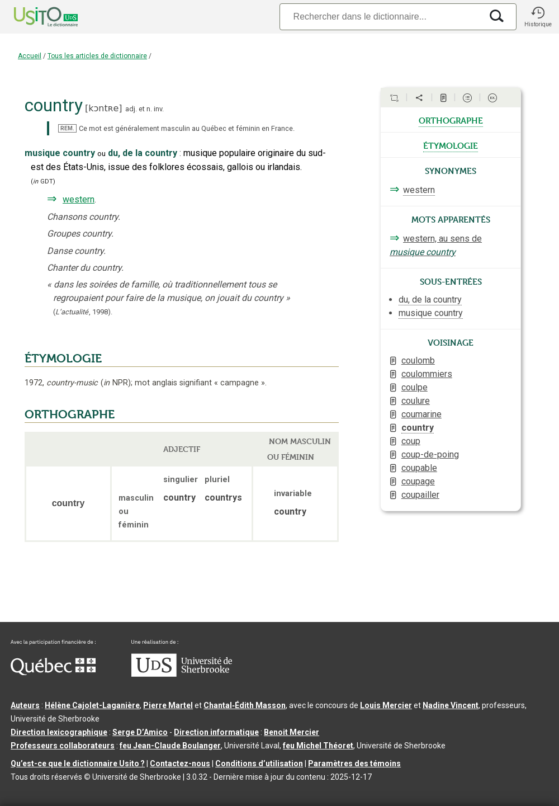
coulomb (418, 360)
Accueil (29, 56)
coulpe (414, 387)
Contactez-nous (180, 763)
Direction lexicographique (59, 732)
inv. (159, 109)
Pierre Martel (168, 705)
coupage (418, 481)
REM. (67, 128)
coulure (415, 400)
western (78, 199)
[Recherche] (381, 16)
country (417, 427)
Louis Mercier (386, 705)
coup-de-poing (430, 454)
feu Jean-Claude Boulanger (170, 745)
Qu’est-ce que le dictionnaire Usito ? (78, 763)
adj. (131, 109)
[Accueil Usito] (33, 17)
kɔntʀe (103, 108)
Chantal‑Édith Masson (244, 705)
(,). (82, 312)
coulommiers (426, 374)
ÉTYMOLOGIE (63, 358)
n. (149, 109)
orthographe (451, 119)
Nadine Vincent (451, 705)
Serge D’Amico (140, 732)
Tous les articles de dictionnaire (97, 56)
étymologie (450, 145)
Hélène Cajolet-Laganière (92, 705)
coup (410, 441)
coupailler (420, 494)
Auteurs (25, 705)
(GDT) (43, 181)
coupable (419, 468)
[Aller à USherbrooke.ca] (181, 674)
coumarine (421, 414)
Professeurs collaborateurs (63, 745)
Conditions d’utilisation (259, 763)
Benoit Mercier (291, 732)
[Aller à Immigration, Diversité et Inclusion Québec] (53, 672)
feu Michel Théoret (318, 745)
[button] (538, 17)
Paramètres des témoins (354, 763)
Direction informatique (216, 732)
